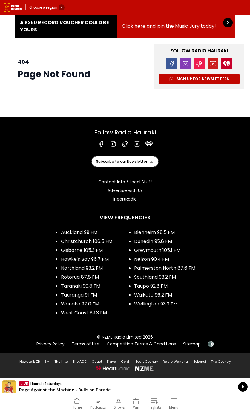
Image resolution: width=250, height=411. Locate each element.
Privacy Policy (50, 344)
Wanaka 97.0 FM (80, 303)
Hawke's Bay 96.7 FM (85, 259)
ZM (47, 361)
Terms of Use (85, 344)
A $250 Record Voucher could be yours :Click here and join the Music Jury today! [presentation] (125, 26)
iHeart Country (146, 361)
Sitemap (192, 344)
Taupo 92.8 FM (151, 286)
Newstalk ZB (29, 361)
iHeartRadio (125, 199)
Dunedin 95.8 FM (153, 241)
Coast (97, 361)
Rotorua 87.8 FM (80, 277)
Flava (111, 361)
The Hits (61, 361)
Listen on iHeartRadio (125, 387)
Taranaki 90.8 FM (80, 286)
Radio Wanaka (175, 361)
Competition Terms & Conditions (141, 344)
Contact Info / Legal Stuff (125, 182)
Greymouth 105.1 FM (157, 250)
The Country (221, 361)
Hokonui (199, 361)
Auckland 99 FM (79, 232)
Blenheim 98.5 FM (154, 232)
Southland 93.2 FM (155, 277)
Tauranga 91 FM (79, 294)
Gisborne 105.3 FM (82, 250)
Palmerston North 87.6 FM (164, 268)
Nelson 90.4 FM (151, 259)
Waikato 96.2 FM (153, 294)
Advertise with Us (125, 190)
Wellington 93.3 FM (155, 303)
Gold (125, 361)
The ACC (80, 361)
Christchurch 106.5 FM (86, 241)
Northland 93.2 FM (82, 268)
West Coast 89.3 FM (84, 312)
